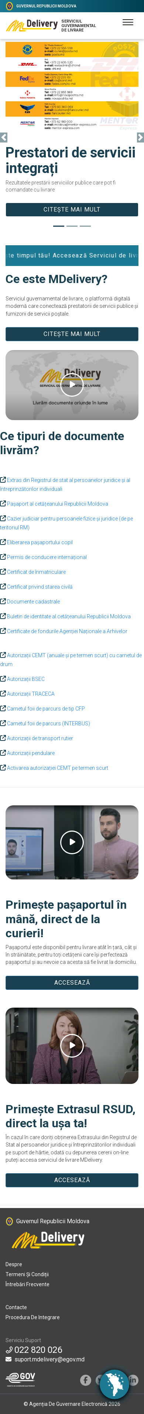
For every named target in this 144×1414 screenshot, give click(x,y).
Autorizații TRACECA (30, 694)
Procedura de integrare (33, 1317)
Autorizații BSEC (25, 679)
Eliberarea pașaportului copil (39, 542)
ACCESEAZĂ (72, 982)
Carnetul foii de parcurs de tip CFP (45, 709)
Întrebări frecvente (27, 1284)
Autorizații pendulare (30, 753)
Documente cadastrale (33, 602)
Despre (14, 1264)
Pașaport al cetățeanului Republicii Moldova (57, 504)
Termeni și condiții (27, 1274)
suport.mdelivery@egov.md (45, 1359)
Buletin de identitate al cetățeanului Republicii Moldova (68, 616)
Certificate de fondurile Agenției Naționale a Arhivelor (66, 631)
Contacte (16, 1307)
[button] (3, 138)
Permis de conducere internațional (46, 557)
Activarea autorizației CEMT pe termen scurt (57, 768)
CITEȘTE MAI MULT (72, 333)
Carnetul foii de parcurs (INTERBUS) (48, 723)
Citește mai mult (72, 209)
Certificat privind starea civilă (39, 587)
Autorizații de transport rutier (39, 738)
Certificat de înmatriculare (36, 572)
